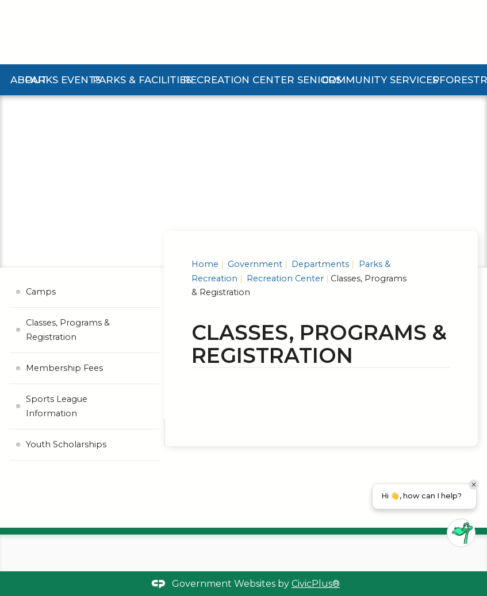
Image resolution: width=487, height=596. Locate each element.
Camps (41, 292)
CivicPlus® (316, 583)
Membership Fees (64, 368)
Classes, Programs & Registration (68, 330)
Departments (319, 264)
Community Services (381, 80)
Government (253, 264)
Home (204, 264)
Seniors (319, 80)
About (29, 80)
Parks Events (65, 80)
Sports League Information (56, 406)
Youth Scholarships (66, 444)
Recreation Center (240, 80)
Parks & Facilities (145, 80)
